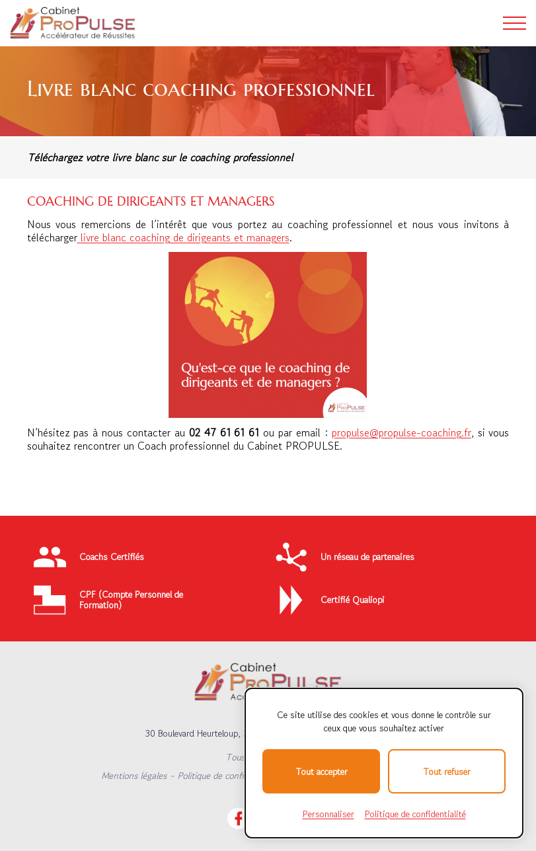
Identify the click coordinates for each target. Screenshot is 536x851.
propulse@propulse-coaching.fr (401, 432)
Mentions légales (134, 775)
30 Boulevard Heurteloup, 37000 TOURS (223, 733)
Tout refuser (447, 771)
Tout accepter (321, 771)
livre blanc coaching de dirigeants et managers (183, 237)
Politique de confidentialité (228, 775)
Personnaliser (328, 814)
